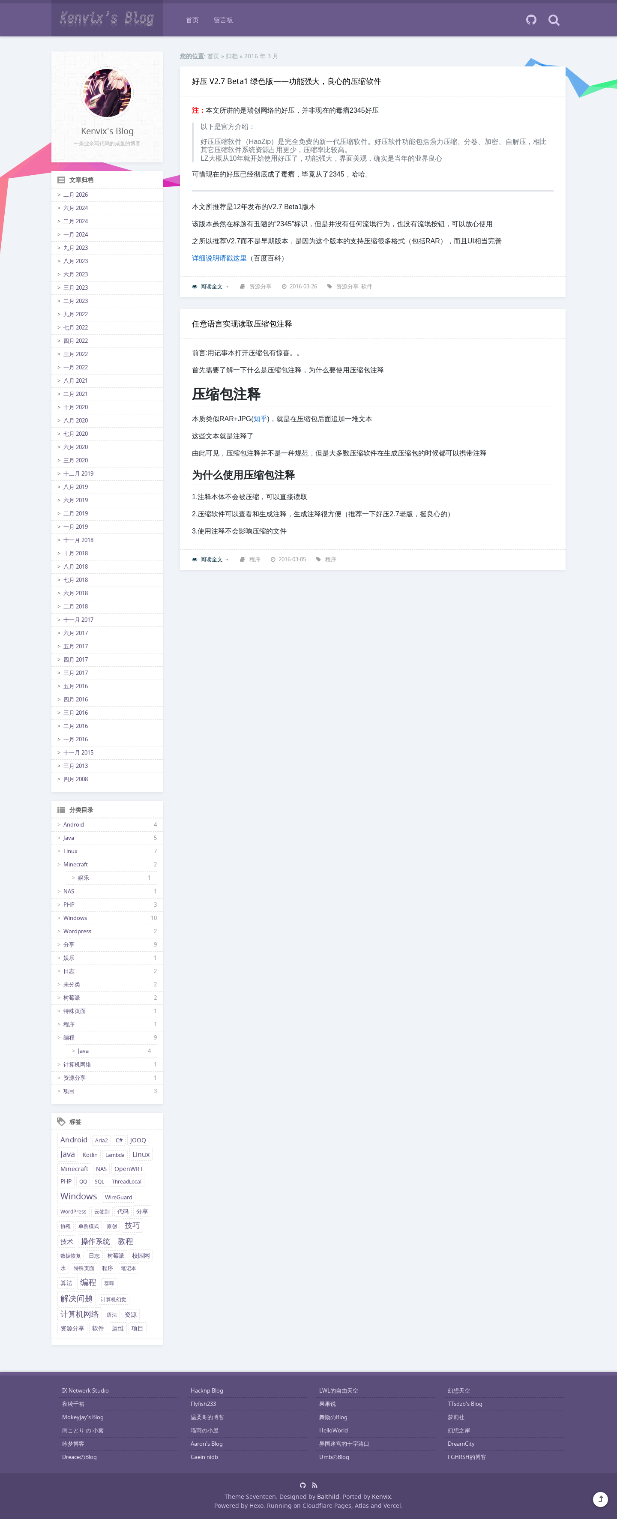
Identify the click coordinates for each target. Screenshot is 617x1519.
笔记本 (128, 1268)
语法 (112, 1314)
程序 (69, 1024)
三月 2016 (75, 712)
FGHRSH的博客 (467, 1457)
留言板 (223, 19)
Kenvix (381, 1496)
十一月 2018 (78, 540)
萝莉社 (456, 1417)
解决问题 (76, 1298)
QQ (83, 1181)
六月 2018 (75, 593)
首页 (192, 19)
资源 (131, 1314)
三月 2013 (75, 766)
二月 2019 (75, 513)
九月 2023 (75, 248)
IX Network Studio (85, 1390)
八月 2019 (75, 487)
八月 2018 (75, 566)
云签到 (102, 1211)
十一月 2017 (78, 619)
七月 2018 (75, 580)
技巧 (132, 1225)
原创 (112, 1226)
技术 (66, 1241)
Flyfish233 (203, 1404)
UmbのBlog (334, 1457)
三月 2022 (75, 354)
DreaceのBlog (79, 1457)
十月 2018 (75, 553)
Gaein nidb (204, 1457)
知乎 (260, 418)
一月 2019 (75, 526)
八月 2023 (75, 261)
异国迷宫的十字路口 (344, 1443)
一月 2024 (75, 234)
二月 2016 (75, 726)
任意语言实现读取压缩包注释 (242, 323)
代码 (123, 1211)
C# (119, 1140)
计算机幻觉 (113, 1299)
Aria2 (101, 1140)
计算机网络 (77, 1064)
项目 (69, 1091)
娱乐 (83, 877)
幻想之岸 (459, 1430)
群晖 (109, 1283)
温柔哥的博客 (207, 1417)
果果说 (327, 1404)
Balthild (328, 1496)
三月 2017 (75, 673)
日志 (69, 971)
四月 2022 (75, 341)
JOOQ (138, 1140)
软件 (98, 1328)
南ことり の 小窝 (83, 1430)
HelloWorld (333, 1430)
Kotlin (90, 1155)
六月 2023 (75, 274)
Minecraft (75, 864)
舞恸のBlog (333, 1417)
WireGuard (118, 1197)
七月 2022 (75, 327)
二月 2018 (75, 606)
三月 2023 (75, 287)
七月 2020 (75, 433)
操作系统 (95, 1241)
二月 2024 (75, 221)
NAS (68, 891)
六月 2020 (75, 447)
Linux (70, 851)
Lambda (115, 1155)
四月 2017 (75, 659)
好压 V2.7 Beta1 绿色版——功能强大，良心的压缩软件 (286, 81)
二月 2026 (75, 194)
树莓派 (71, 997)
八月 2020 (75, 420)
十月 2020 (75, 407)
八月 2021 (75, 380)
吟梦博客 (73, 1443)
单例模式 (88, 1226)
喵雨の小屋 (205, 1430)
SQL (99, 1181)
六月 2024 (75, 208)
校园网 (141, 1255)
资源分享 (74, 1078)
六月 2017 (75, 633)
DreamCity (461, 1443)
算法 (66, 1283)
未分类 (71, 984)
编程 (69, 1037)
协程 (65, 1226)
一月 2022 (75, 367)
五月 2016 (75, 686)
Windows (75, 918)
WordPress (73, 1211)
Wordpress (77, 931)
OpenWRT (128, 1169)
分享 (69, 944)
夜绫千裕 (73, 1404)
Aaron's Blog (207, 1443)
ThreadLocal (126, 1181)
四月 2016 (75, 699)
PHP (69, 904)
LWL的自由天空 (338, 1390)
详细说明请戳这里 (219, 258)
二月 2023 (75, 301)
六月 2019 (75, 500)
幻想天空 (459, 1390)
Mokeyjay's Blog (83, 1417)
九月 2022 (75, 314)
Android (73, 824)
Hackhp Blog (207, 1390)
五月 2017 (75, 646)
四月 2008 (75, 779)
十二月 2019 (78, 473)
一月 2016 (75, 739)
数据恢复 (70, 1255)
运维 (118, 1328)
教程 (125, 1241)
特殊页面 (74, 1011)
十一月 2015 (78, 752)
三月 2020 (75, 460)
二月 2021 (75, 394)
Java (68, 838)
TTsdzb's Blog (465, 1404)
